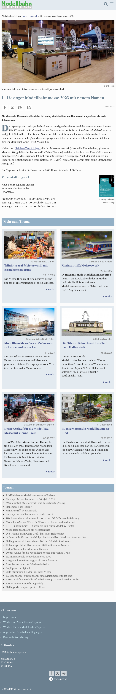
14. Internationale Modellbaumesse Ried (28, 556)
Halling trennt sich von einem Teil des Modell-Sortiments (38, 541)
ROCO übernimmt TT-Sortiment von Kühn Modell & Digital (40, 525)
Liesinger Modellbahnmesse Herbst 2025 (29, 514)
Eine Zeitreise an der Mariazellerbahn (27, 564)
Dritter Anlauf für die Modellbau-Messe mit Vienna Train (38, 552)
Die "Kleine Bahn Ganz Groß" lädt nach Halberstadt (35, 533)
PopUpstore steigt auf (18, 568)
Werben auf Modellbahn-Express (22, 622)
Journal (33, 16)
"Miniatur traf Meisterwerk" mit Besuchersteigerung (35, 502)
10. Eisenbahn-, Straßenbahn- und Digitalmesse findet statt (39, 575)
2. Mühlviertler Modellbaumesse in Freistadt (31, 495)
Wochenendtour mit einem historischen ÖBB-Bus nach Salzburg (42, 518)
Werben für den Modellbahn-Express (24, 627)
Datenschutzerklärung (15, 637)
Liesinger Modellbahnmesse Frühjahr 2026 (30, 499)
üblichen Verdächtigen (27, 148)
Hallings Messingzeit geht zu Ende (25, 587)
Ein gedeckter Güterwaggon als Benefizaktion (31, 560)
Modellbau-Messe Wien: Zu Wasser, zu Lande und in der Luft (40, 522)
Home (24, 16)
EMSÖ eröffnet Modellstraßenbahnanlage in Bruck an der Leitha (42, 579)
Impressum (9, 617)
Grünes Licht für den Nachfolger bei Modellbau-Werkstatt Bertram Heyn (47, 537)
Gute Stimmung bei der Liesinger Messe (28, 571)
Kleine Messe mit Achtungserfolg (24, 583)
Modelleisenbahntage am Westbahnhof (28, 529)
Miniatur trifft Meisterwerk (80, 265)
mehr (50, 289)
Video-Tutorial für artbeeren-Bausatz (27, 548)
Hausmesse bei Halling (19, 506)
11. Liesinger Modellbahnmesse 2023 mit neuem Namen (37, 545)
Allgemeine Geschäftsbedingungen (22, 632)
